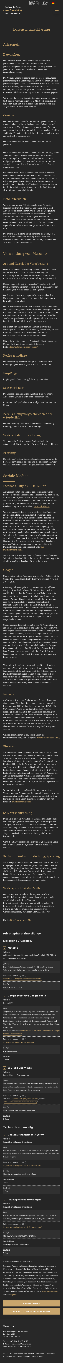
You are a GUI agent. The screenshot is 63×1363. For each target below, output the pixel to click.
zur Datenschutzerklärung (48, 738)
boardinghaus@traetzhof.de (20, 1344)
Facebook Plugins (41, 506)
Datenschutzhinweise (21, 802)
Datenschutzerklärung (49, 1291)
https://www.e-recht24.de (21, 920)
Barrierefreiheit (38, 1356)
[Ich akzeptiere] (31, 1303)
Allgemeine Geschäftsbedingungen (16, 1356)
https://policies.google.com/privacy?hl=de (18, 1042)
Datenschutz (50, 1354)
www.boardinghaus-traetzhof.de (20, 1346)
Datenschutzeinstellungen (43, 1031)
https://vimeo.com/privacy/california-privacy (20, 1102)
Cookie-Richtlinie (26, 1031)
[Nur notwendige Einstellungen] (31, 1311)
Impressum (14, 1295)
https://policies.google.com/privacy (25, 1099)
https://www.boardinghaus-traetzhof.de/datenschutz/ (22, 979)
